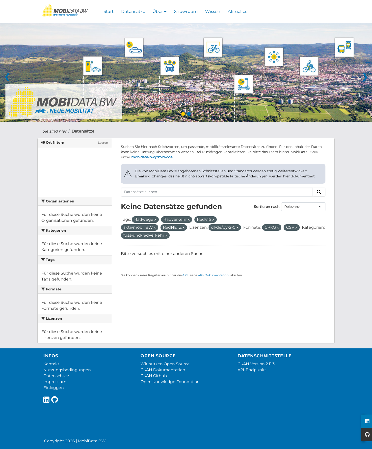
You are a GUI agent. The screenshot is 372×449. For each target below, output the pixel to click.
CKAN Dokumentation (162, 369)
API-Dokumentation (213, 275)
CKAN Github (153, 375)
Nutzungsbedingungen (67, 369)
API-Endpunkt (252, 369)
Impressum (54, 381)
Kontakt (51, 364)
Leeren (103, 142)
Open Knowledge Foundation (170, 381)
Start (109, 11)
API (185, 275)
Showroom (186, 11)
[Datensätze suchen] (217, 192)
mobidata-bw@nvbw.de (151, 157)
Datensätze (133, 11)
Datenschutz (56, 375)
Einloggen (53, 387)
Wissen (212, 11)
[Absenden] (319, 192)
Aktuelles (237, 11)
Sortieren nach (266, 206)
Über (160, 11)
